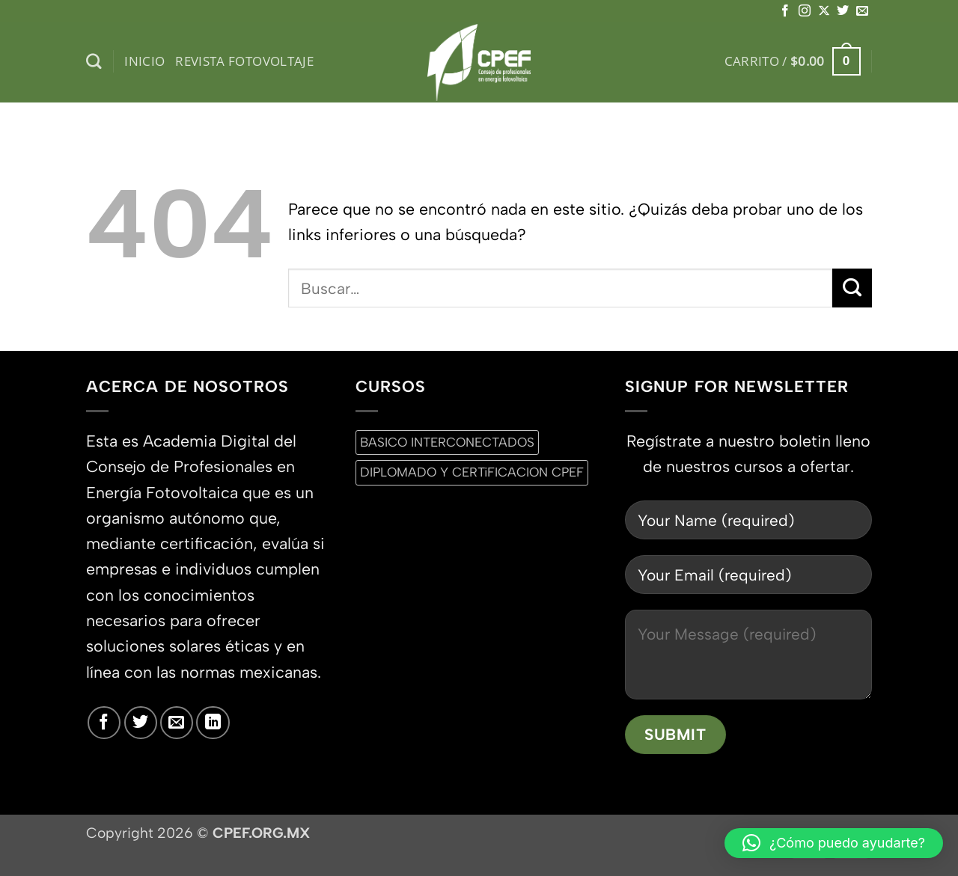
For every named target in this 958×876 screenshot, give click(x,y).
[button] (792, 61)
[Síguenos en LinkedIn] (212, 722)
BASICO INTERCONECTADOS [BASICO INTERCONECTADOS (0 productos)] (447, 442)
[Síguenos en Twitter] (843, 11)
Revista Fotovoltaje (244, 61)
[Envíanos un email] (862, 11)
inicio (144, 61)
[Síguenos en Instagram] (805, 11)
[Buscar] (94, 62)
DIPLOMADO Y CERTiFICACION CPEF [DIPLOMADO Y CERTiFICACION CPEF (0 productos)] (472, 472)
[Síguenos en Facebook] (785, 11)
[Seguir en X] (824, 11)
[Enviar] (852, 288)
